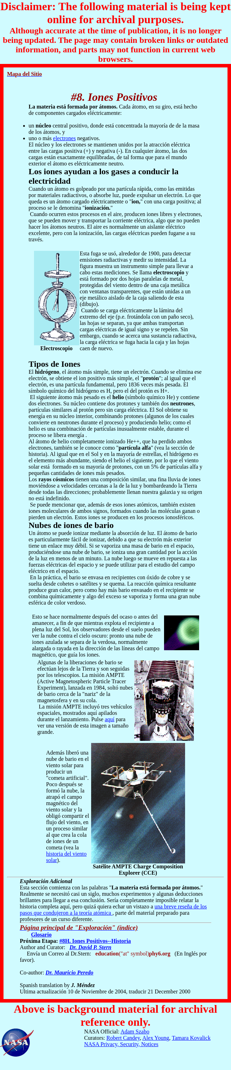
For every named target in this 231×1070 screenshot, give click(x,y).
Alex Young (155, 1038)
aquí (110, 719)
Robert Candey (123, 1038)
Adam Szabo (135, 1032)
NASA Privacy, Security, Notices (121, 1044)
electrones (64, 138)
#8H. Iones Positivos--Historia (95, 941)
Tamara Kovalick (191, 1038)
